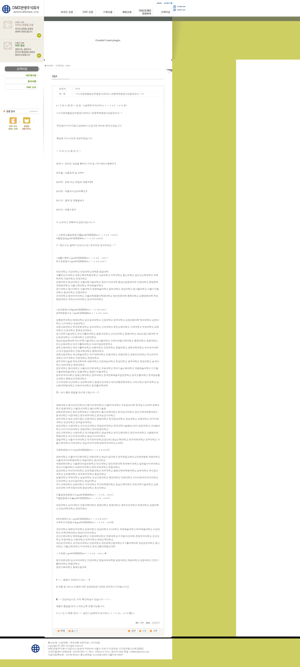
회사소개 (52, 642)
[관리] (140, 648)
